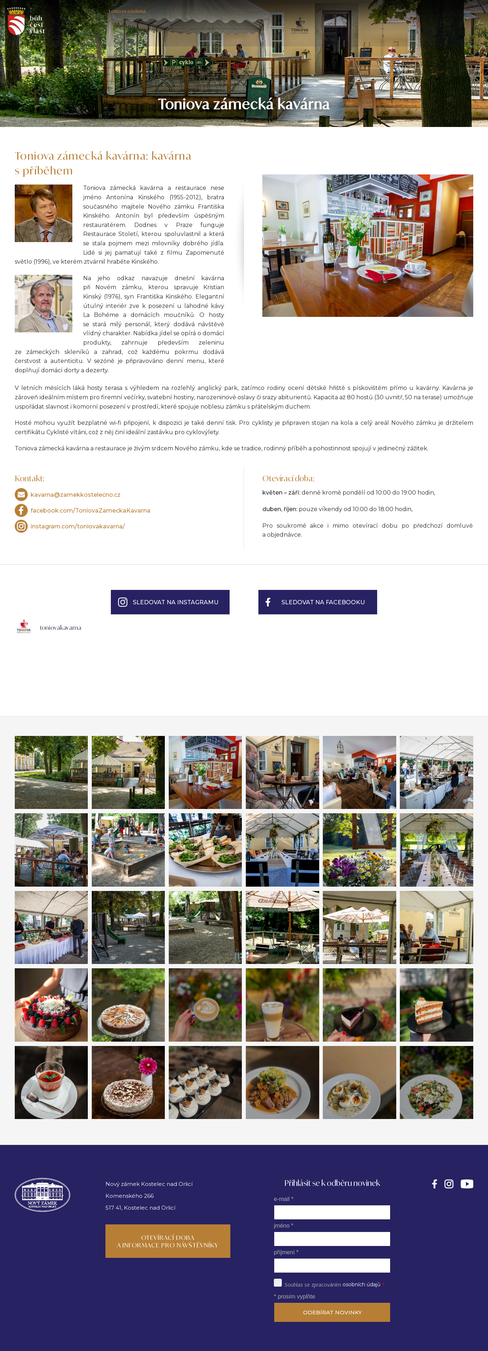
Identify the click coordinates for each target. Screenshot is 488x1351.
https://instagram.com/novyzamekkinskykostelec (448, 1183)
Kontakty (465, 15)
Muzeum (307, 15)
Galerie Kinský (271, 15)
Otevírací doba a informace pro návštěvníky (167, 1241)
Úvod (55, 15)
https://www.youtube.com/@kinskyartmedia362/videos (467, 1183)
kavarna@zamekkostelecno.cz (76, 494)
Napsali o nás (426, 15)
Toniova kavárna (131, 15)
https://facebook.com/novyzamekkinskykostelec (434, 1183)
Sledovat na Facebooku (323, 602)
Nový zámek (84, 15)
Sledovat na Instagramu (175, 602)
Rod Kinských (342, 15)
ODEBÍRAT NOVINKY (332, 1312)
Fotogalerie (384, 15)
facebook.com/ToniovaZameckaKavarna (90, 510)
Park (167, 15)
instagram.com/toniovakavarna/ (78, 526)
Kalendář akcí (200, 15)
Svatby (235, 15)
